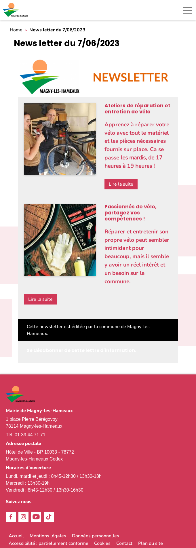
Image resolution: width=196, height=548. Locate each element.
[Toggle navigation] (187, 10)
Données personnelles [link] (95, 536)
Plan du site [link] (150, 543)
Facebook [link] (11, 517)
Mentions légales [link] (48, 536)
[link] (16, 10)
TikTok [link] (49, 517)
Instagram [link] (23, 517)
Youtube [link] (36, 517)
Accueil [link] (16, 536)
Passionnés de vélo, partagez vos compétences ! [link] (130, 212)
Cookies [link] (102, 543)
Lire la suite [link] (121, 184)
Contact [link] (124, 543)
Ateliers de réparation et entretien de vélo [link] (137, 108)
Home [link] (16, 30)
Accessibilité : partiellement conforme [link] (48, 543)
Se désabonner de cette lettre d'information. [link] (81, 350)
